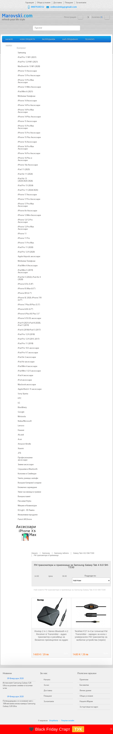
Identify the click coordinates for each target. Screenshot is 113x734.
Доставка (48, 691)
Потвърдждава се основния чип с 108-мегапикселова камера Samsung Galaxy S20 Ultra (19, 703)
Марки (9, 45)
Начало (9, 39)
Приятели (84, 680)
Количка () (97, 17)
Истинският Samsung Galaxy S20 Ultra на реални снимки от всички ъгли (18, 685)
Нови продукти (27, 39)
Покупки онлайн (67, 720)
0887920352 (37, 7)
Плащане (48, 696)
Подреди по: (90, 576)
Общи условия (86, 696)
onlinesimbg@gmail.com (63, 7)
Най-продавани (70, 39)
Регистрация (70, 17)
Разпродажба (48, 39)
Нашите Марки (86, 701)
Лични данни (85, 691)
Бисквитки (84, 685)
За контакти (49, 701)
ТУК (78, 729)
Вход (80, 17)
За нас (46, 685)
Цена (50, 576)
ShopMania (53, 720)
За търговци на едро (89, 707)
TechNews (89, 39)
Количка (107, 17)
